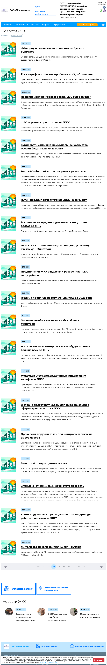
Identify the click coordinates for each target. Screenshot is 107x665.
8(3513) (70, 3)
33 (53, 566)
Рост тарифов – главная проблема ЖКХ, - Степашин (57, 74)
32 (48, 566)
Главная (4, 35)
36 (69, 566)
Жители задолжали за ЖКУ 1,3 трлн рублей (51, 546)
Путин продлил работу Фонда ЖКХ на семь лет (54, 199)
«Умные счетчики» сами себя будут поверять (52, 485)
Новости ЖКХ (14, 602)
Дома (37, 6)
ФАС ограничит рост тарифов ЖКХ (45, 122)
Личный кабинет (102, 4)
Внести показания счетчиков (89, 646)
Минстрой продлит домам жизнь (44, 463)
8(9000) (74, 7)
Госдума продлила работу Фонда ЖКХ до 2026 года (56, 297)
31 (43, 566)
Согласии (53, 662)
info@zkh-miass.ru (68, 17)
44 (79, 566)
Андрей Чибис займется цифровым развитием (53, 171)
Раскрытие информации (41, 12)
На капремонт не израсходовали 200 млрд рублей (56, 96)
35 (64, 566)
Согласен (98, 660)
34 (58, 566)
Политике (43, 662)
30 (38, 566)
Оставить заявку (49, 646)
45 (84, 566)
